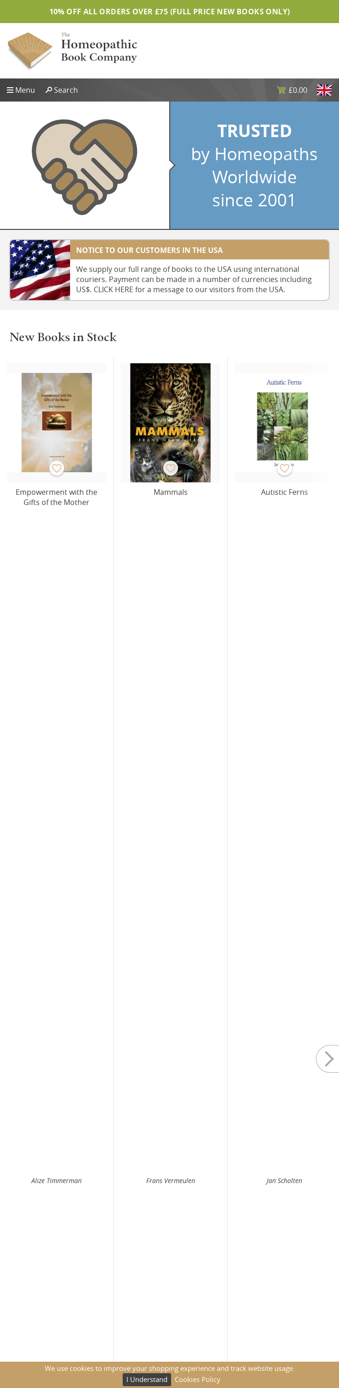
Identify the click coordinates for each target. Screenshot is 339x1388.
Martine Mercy (56, 783)
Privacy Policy (197, 1247)
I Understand (146, 1379)
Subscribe (169, 1196)
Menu (25, 90)
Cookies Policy (197, 1379)
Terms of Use (197, 1290)
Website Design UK (36, 1290)
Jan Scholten (284, 529)
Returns (189, 1276)
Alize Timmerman (56, 529)
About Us (21, 1261)
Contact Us (23, 1276)
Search (66, 90)
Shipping (190, 1261)
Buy (92, 559)
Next (320, 464)
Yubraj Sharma (170, 783)
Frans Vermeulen (170, 529)
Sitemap (19, 1247)
